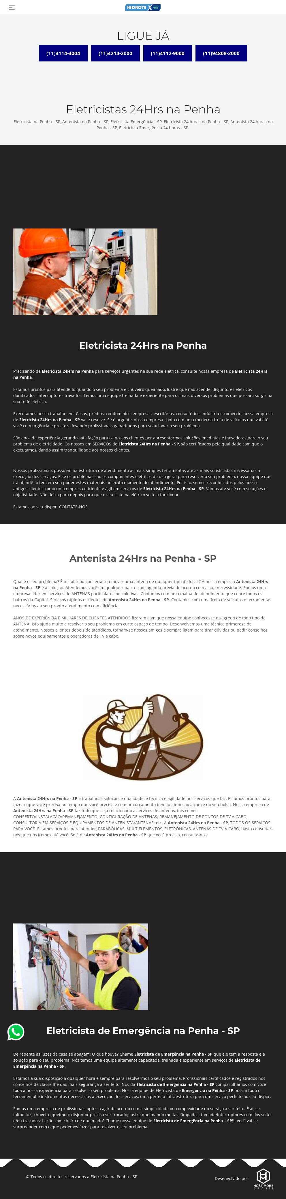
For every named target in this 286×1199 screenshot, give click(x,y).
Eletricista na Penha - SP (114, 1176)
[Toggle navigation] (12, 7)
